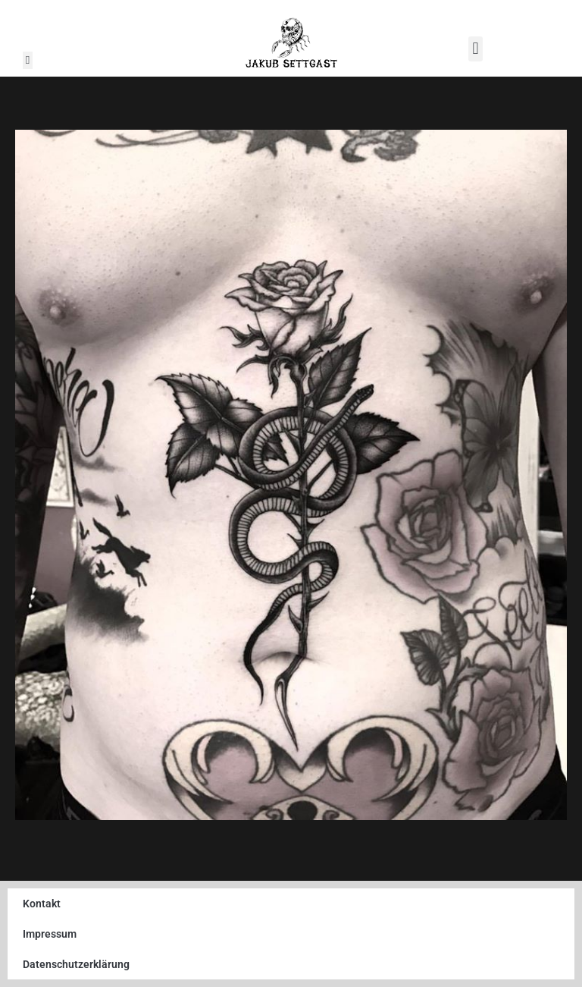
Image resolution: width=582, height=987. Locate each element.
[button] (28, 60)
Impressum (50, 934)
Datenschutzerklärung (76, 964)
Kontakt (42, 903)
